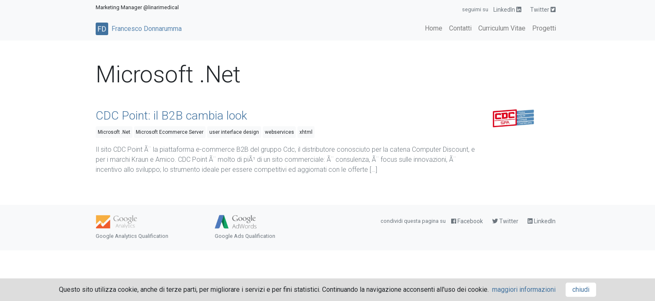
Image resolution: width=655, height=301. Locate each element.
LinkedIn (507, 9)
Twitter (543, 9)
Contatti (460, 28)
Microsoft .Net (114, 132)
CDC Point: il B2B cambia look (171, 115)
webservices (279, 132)
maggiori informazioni (524, 289)
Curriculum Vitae (502, 28)
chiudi (580, 289)
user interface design (234, 132)
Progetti (544, 28)
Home (433, 28)
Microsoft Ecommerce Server (169, 132)
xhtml (306, 132)
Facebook (467, 221)
